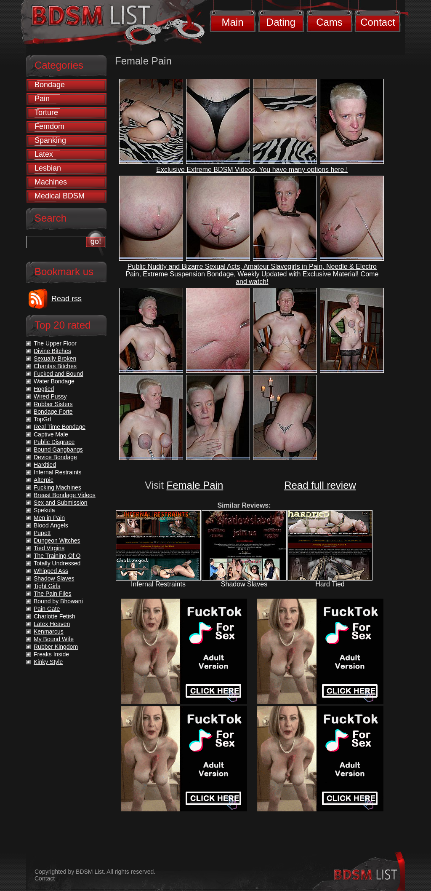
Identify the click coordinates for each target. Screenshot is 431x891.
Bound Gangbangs (58, 449)
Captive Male (51, 434)
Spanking (50, 140)
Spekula (44, 510)
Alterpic (43, 479)
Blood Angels (51, 525)
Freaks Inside (51, 654)
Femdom (49, 126)
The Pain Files (52, 593)
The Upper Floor (55, 343)
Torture (46, 112)
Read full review (320, 485)
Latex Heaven (52, 624)
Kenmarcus (49, 631)
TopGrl (42, 419)
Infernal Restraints (158, 584)
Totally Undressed (57, 563)
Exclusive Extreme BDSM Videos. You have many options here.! (252, 169)
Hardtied (45, 464)
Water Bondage (54, 381)
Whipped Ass (51, 570)
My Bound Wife (54, 639)
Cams (329, 22)
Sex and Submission (61, 502)
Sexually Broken (55, 358)
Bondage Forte (53, 411)
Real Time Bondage (59, 426)
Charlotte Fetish (54, 616)
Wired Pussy (50, 396)
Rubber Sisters (53, 404)
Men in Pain (49, 517)
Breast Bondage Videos (65, 495)
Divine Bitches (52, 351)
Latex (44, 154)
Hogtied (44, 388)
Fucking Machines (57, 487)
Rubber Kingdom (56, 646)
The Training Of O (57, 555)
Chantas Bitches (55, 366)
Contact (377, 22)
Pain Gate (47, 608)
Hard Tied (329, 584)
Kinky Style (48, 661)
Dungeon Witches (57, 540)
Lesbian (48, 168)
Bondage (50, 84)
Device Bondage (55, 457)
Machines (51, 182)
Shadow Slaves (244, 584)
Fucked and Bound (58, 373)
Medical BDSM (60, 196)
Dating (280, 22)
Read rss (66, 298)
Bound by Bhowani (58, 601)
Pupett (42, 533)
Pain (42, 98)
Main (232, 22)
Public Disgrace (54, 442)
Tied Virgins (49, 548)
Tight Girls (47, 586)
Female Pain (195, 485)
